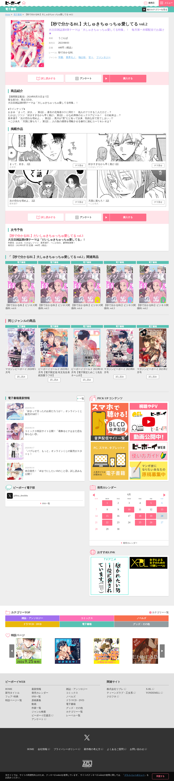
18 (140, 517)
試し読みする (48, 78)
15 (107, 517)
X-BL (148, 690)
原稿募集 (36, 701)
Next (164, 495)
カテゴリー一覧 (160, 613)
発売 (151, 3)
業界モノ (70, 57)
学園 (60, 57)
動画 (34, 705)
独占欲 (82, 57)
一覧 (81, 398)
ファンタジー (103, 57)
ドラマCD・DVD (32, 625)
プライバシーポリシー (134, 775)
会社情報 (39, 749)
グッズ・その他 (141, 625)
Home (7, 14)
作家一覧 (36, 709)
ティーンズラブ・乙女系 (120, 693)
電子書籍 (18, 14)
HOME (8, 690)
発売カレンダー (130, 544)
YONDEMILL (153, 693)
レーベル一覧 (73, 716)
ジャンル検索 (39, 712)
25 (140, 523)
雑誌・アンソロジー (32, 619)
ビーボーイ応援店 (41, 716)
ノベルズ (141, 619)
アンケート (86, 78)
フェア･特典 (11, 697)
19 (151, 517)
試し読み (21, 377)
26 (151, 523)
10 (129, 510)
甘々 (91, 57)
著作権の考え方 (93, 749)
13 (162, 510)
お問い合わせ (143, 749)
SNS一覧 (46, 504)
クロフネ (111, 697)
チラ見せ (79, 165)
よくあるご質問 (118, 749)
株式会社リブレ (115, 690)
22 (107, 523)
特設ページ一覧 (13, 701)
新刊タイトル (12, 693)
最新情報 (36, 690)
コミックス (87, 619)
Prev (93, 495)
